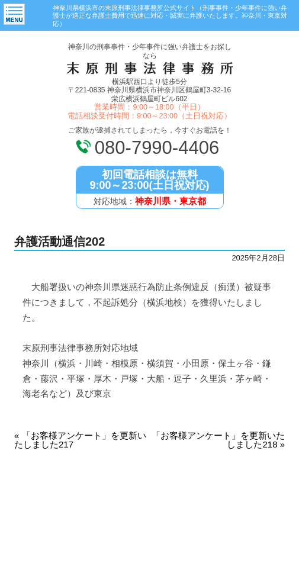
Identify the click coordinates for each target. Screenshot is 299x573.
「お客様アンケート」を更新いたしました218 (218, 439)
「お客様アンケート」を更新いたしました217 (80, 439)
